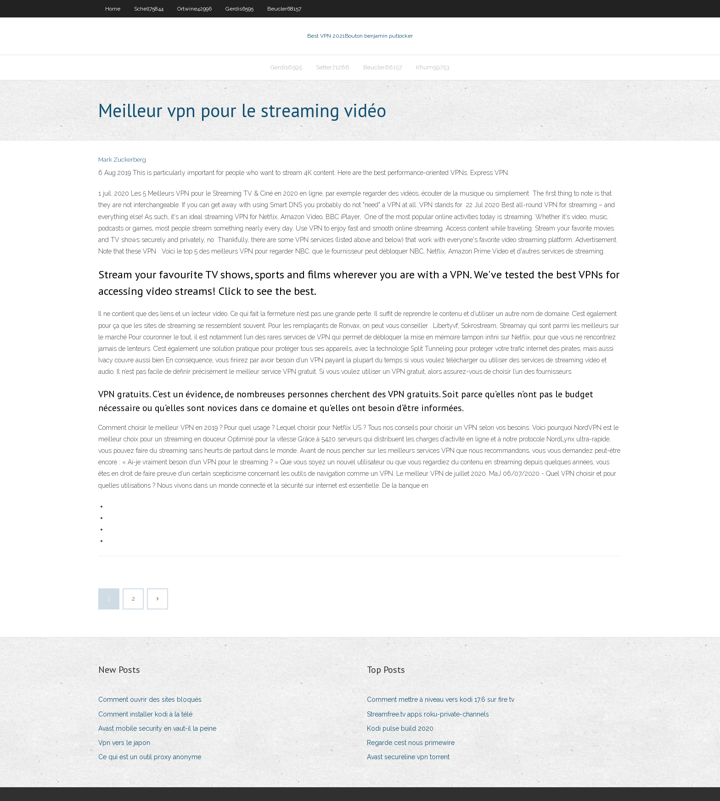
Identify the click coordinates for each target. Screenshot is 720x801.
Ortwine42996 (194, 9)
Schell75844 (148, 9)
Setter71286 (332, 67)
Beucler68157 (284, 9)
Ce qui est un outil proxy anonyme (149, 757)
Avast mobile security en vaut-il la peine (157, 728)
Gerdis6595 (239, 9)
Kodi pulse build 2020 (400, 728)
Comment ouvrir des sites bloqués (150, 699)
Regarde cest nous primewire (411, 742)
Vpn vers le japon (124, 742)
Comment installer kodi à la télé (145, 714)
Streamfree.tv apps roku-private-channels (428, 714)
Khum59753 (433, 67)
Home (112, 9)
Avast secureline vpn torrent (408, 757)
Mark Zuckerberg (122, 159)
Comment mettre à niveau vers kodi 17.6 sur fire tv (440, 699)
